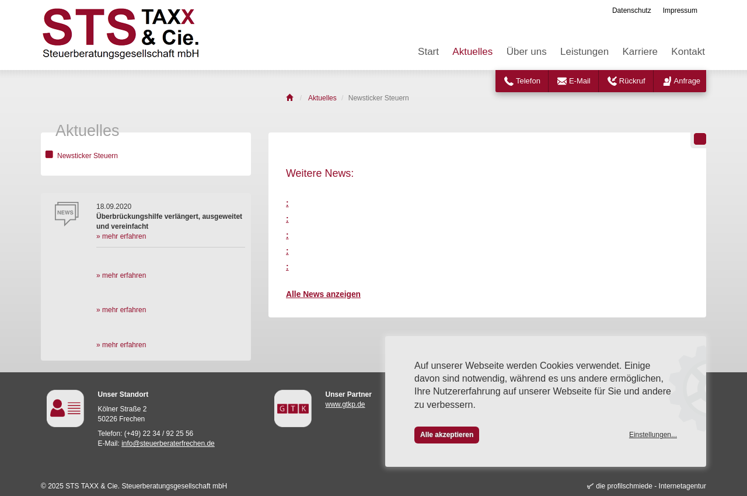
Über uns (527, 51)
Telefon (528, 80)
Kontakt (688, 51)
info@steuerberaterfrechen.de (168, 443)
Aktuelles (472, 51)
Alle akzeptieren (446, 435)
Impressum (680, 10)
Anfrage (687, 80)
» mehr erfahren (121, 236)
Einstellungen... (653, 435)
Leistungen (584, 51)
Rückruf (632, 80)
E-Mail (580, 80)
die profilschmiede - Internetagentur (651, 486)
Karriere (640, 51)
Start (428, 51)
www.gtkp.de (345, 404)
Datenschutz (631, 10)
